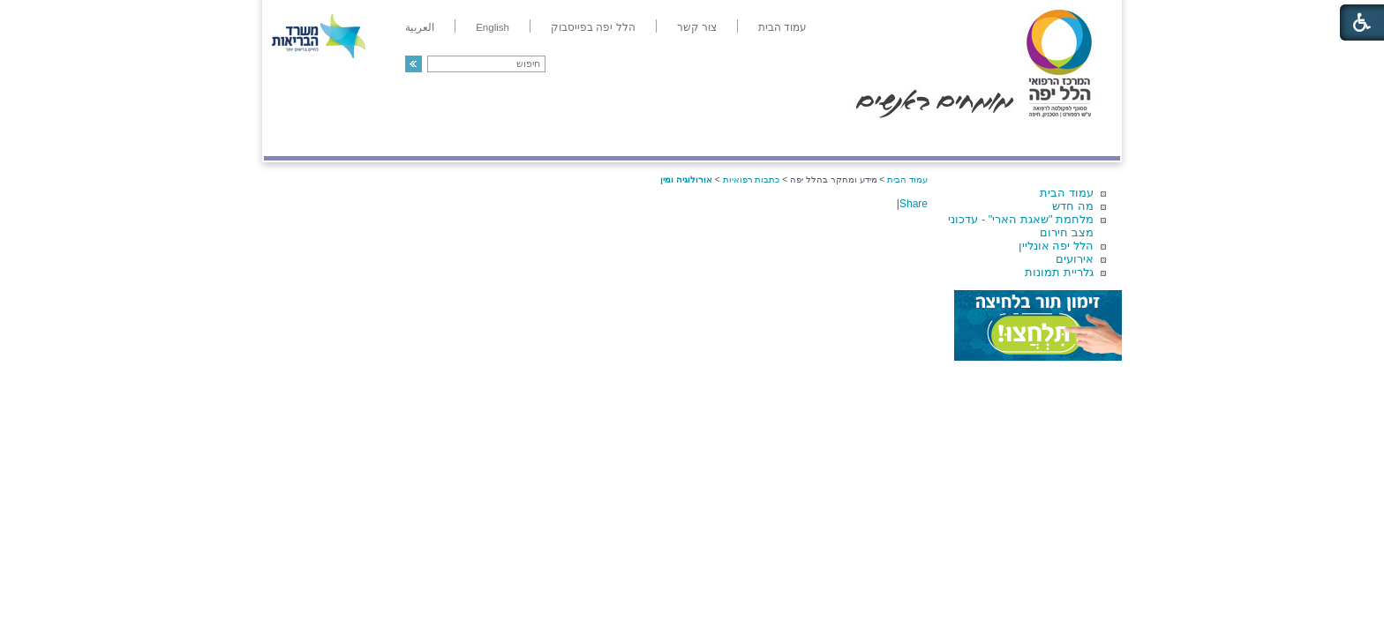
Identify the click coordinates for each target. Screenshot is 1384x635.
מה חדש (1073, 206)
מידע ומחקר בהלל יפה (632, 138)
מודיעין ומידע (1069, 138)
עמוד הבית (1067, 192)
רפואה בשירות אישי (499, 138)
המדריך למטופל (752, 138)
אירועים (1075, 258)
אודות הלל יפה (854, 138)
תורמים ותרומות (380, 138)
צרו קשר (293, 138)
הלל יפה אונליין (1056, 245)
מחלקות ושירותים (962, 138)
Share (913, 204)
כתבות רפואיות (751, 179)
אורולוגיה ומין (686, 179)
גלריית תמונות (1059, 272)
